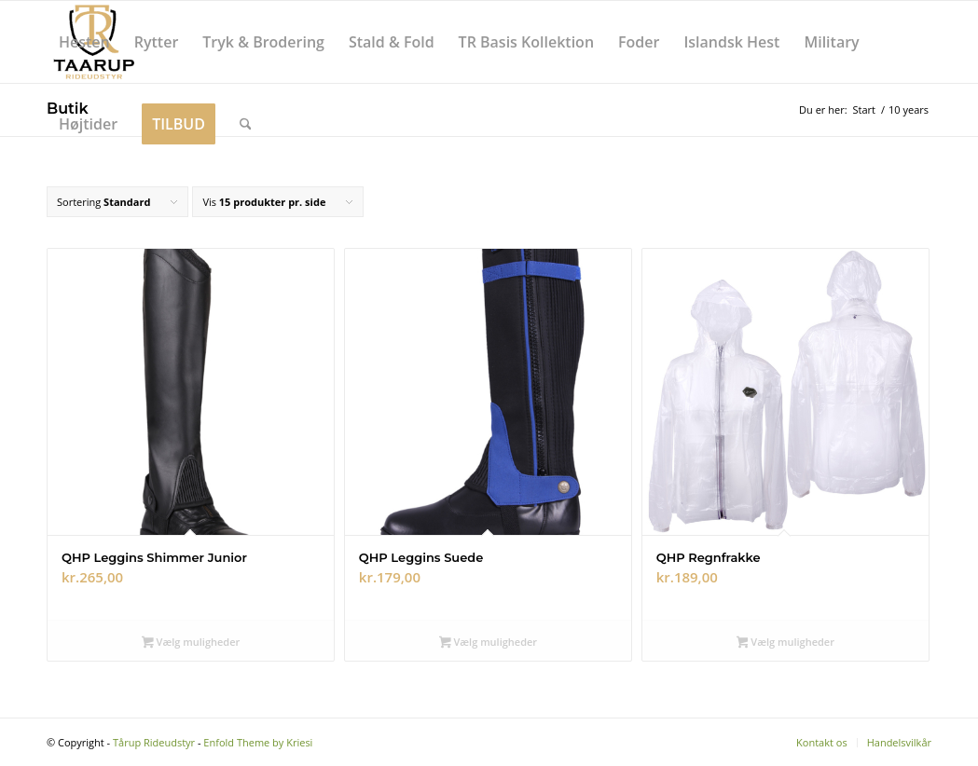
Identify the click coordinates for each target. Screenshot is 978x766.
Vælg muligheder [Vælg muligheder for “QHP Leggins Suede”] (488, 643)
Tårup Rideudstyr (154, 742)
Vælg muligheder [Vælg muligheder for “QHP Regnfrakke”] (785, 643)
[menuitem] (84, 42)
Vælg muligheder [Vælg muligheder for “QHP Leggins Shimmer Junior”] (191, 643)
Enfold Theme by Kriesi (257, 742)
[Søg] (245, 124)
